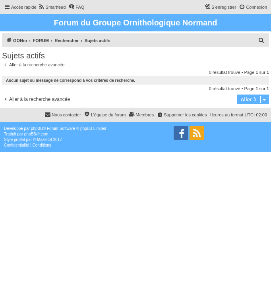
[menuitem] (52, 7)
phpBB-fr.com (36, 134)
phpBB (37, 128)
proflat (19, 139)
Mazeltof (44, 139)
